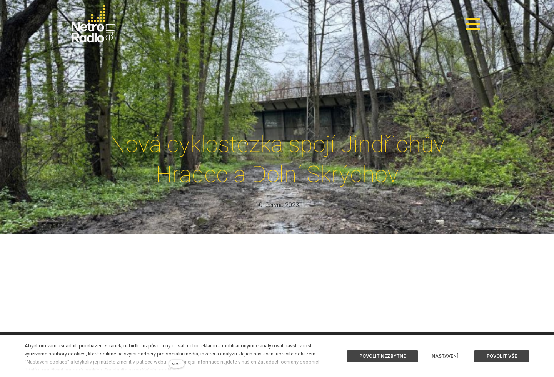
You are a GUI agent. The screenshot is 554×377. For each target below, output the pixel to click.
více (176, 364)
